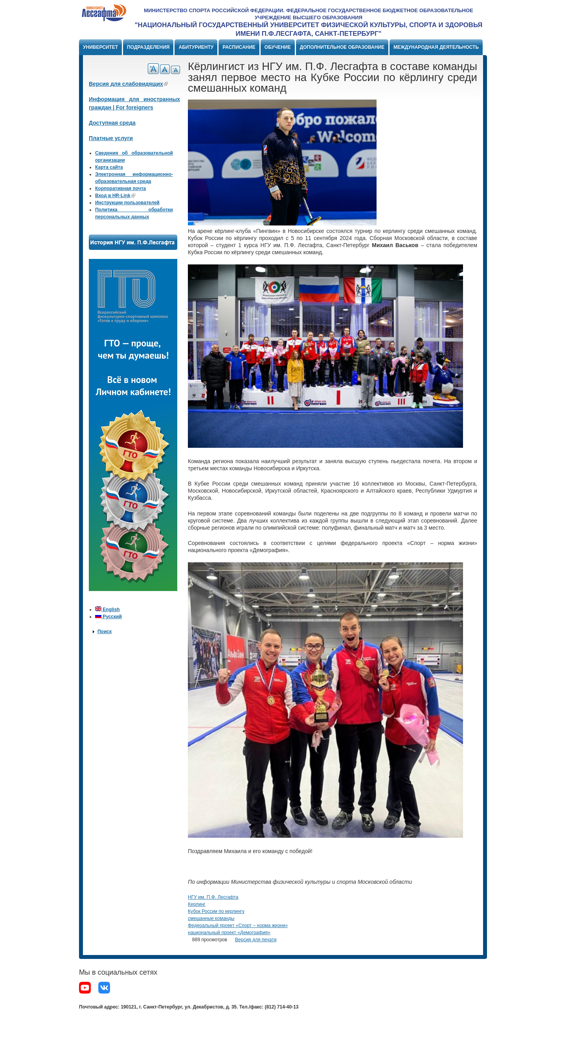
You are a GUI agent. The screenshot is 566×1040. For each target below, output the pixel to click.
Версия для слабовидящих (128, 84)
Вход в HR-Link (115, 195)
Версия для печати (255, 939)
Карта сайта (109, 167)
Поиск (104, 631)
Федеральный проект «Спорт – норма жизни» (238, 925)
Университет (100, 47)
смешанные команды (211, 918)
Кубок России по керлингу (216, 911)
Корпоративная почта (120, 188)
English (107, 609)
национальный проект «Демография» (229, 932)
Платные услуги (111, 138)
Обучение (278, 47)
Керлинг (197, 904)
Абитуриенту (195, 47)
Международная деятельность (436, 47)
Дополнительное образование (342, 47)
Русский (108, 616)
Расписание (238, 47)
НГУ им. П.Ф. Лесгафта (213, 897)
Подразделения (148, 47)
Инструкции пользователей (127, 202)
